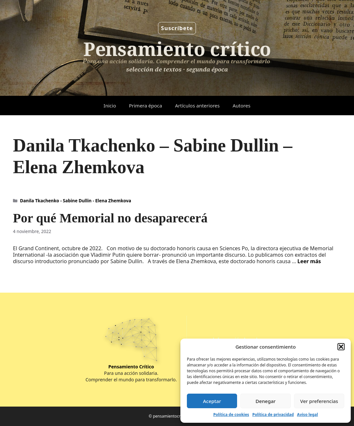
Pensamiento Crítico (131, 367)
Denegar (266, 401)
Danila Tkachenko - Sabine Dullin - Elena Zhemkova (75, 200)
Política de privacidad (273, 414)
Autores (241, 105)
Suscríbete (177, 28)
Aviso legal (307, 414)
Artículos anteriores (197, 105)
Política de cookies (231, 414)
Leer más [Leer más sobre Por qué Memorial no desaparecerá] (309, 261)
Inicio (110, 105)
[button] (341, 346)
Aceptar (212, 401)
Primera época (145, 105)
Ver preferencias (319, 401)
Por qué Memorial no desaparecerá (110, 218)
